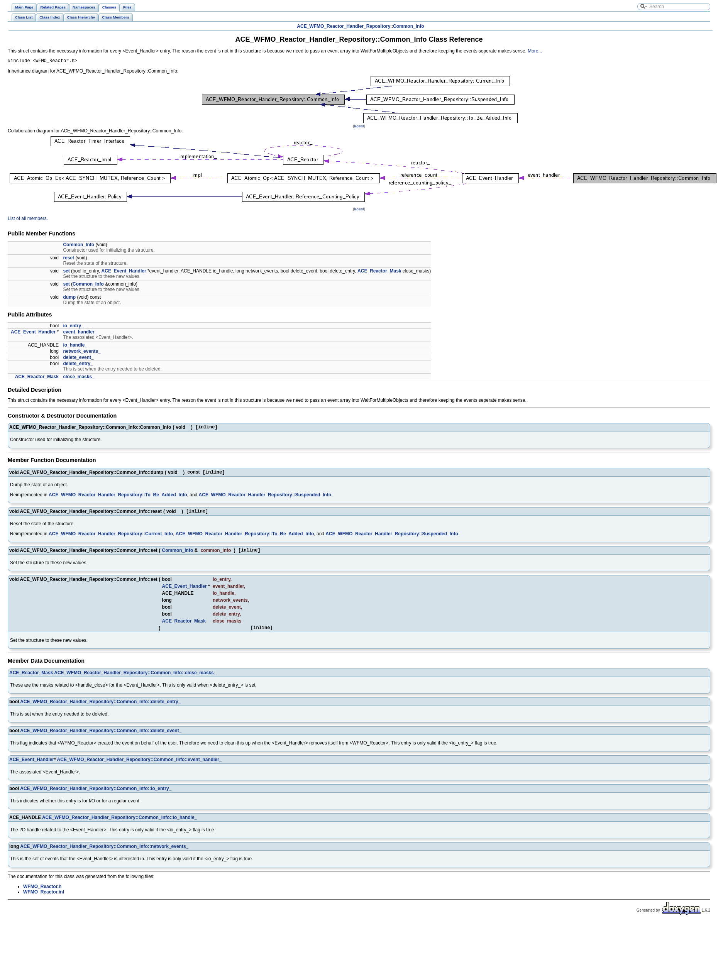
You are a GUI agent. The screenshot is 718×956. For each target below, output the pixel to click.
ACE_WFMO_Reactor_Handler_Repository (343, 26)
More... (535, 51)
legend (359, 127)
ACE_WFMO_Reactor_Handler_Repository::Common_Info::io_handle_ (119, 824)
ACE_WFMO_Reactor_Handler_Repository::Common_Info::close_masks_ (135, 679)
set (66, 272)
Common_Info (408, 26)
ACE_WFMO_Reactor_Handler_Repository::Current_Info (111, 538)
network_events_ (81, 352)
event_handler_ (80, 333)
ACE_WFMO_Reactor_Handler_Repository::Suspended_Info (265, 498)
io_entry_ (73, 327)
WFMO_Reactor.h (42, 893)
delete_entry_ (78, 364)
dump (69, 298)
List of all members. (28, 219)
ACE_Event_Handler (124, 272)
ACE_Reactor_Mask (379, 272)
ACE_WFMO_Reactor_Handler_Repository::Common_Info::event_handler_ (139, 766)
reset (68, 259)
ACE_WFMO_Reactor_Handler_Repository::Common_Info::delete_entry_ (100, 708)
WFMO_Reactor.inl (43, 898)
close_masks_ (78, 378)
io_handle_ (75, 346)
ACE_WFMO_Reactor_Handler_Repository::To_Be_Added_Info (118, 498)
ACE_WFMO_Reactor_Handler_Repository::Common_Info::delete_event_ (100, 737)
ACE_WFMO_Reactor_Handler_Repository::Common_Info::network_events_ (104, 853)
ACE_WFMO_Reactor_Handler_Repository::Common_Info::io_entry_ (95, 795)
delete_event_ (78, 358)
